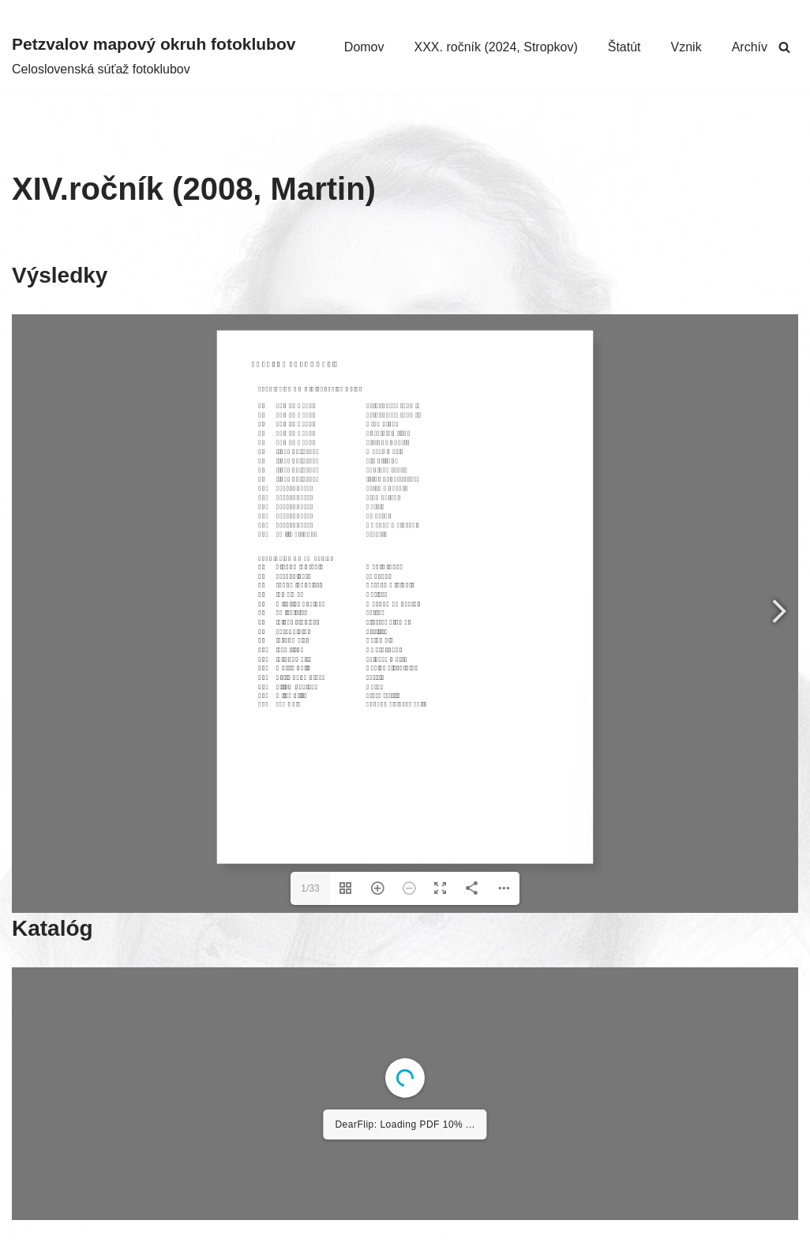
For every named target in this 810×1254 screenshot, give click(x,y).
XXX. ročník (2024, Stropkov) (496, 47)
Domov (364, 47)
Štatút (624, 47)
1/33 (310, 888)
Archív (749, 47)
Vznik (686, 47)
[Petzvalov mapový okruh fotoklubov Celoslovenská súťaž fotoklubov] (153, 55)
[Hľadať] (784, 47)
